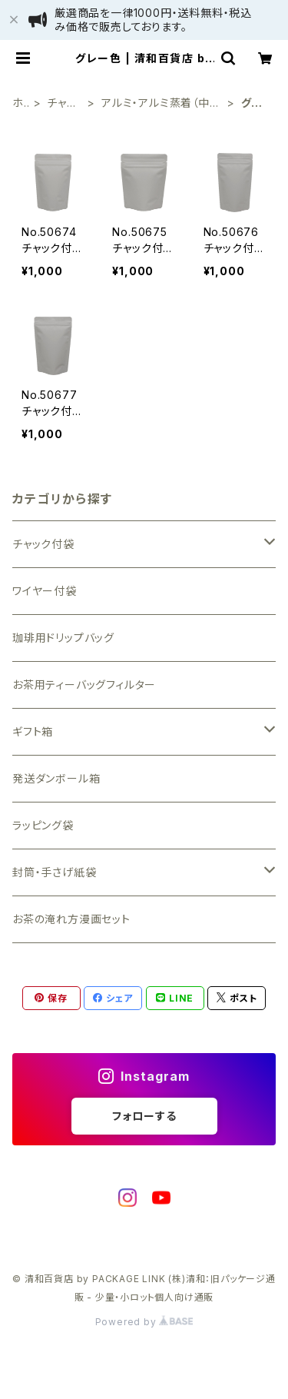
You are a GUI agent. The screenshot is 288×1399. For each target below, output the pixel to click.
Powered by (144, 1322)
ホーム (18, 103)
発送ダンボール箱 (56, 778)
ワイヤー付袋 (44, 590)
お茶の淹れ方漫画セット (71, 918)
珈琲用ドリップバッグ (63, 637)
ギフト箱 (32, 731)
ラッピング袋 (43, 825)
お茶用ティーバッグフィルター (84, 684)
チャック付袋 (63, 103)
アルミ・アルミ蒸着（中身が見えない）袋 (161, 103)
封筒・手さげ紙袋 (54, 872)
